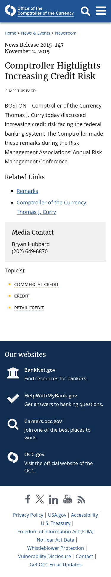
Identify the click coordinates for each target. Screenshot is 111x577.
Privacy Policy (28, 515)
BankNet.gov (39, 369)
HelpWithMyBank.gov (50, 395)
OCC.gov (34, 454)
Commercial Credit (36, 284)
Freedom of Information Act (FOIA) (55, 531)
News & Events (35, 33)
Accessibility (84, 515)
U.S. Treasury (55, 523)
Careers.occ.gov (43, 421)
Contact (84, 556)
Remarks (27, 190)
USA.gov (57, 515)
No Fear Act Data (55, 540)
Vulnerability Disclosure (44, 556)
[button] (85, 11)
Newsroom (65, 33)
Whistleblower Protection (55, 548)
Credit (21, 296)
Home (10, 33)
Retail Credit (29, 308)
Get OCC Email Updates (56, 564)
